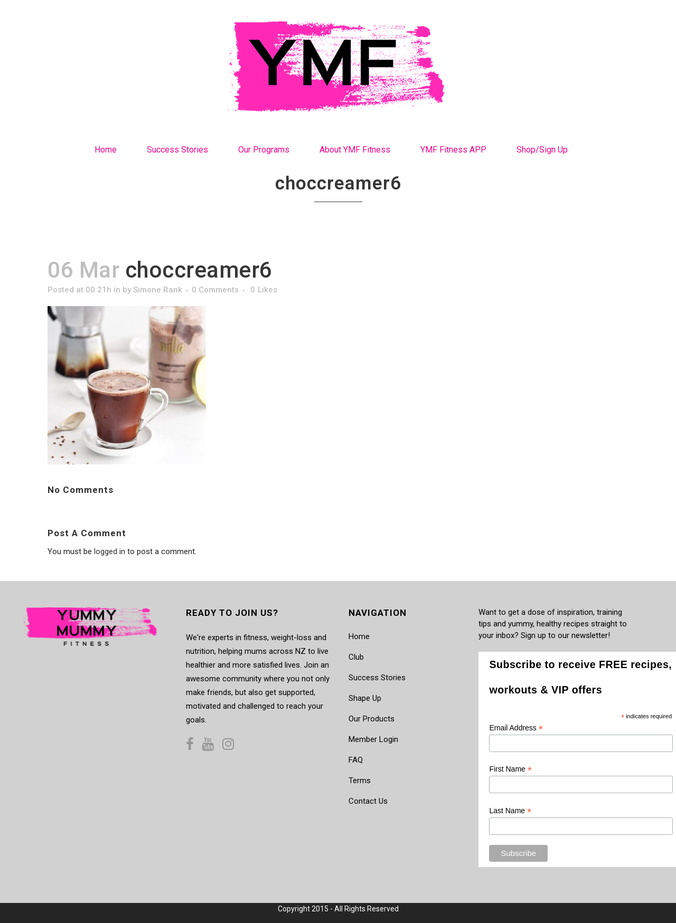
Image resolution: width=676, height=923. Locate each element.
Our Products (372, 719)
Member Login (373, 739)
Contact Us (368, 801)
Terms (360, 780)
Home (359, 636)
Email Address (516, 728)
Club (356, 657)
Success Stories (377, 677)
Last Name (510, 811)
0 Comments (215, 289)
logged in (109, 551)
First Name (510, 769)
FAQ (356, 760)
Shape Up (365, 698)
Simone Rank (157, 289)
